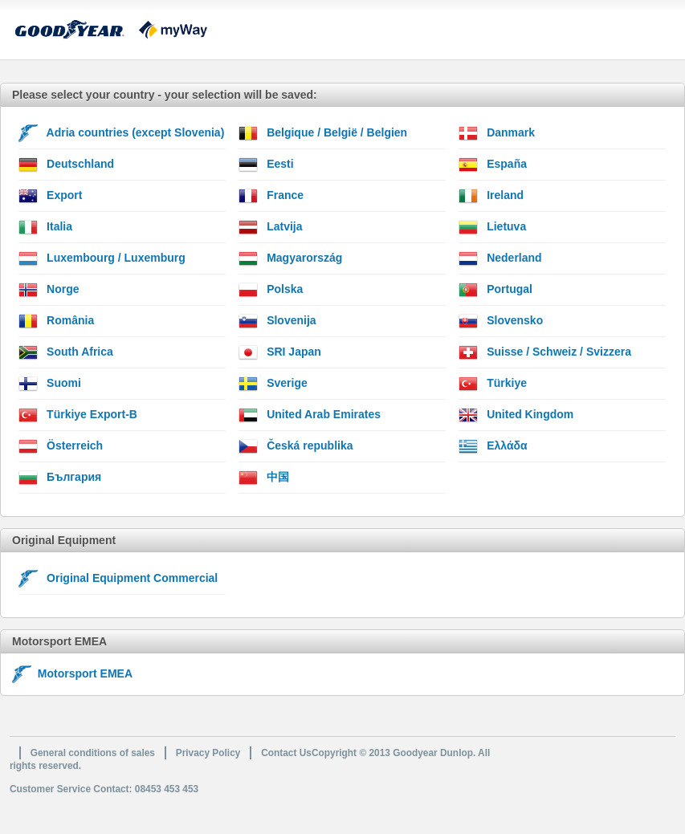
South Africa (65, 352)
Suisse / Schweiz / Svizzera (545, 352)
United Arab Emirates (310, 415)
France (271, 195)
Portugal (495, 289)
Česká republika (296, 446)
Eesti (266, 164)
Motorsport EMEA (72, 673)
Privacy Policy (208, 753)
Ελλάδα (493, 446)
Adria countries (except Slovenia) (121, 133)
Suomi (49, 383)
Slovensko (501, 321)
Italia (45, 227)
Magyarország (290, 258)
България (59, 477)
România (56, 321)
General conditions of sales (93, 753)
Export (50, 195)
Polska (271, 289)
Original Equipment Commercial (118, 578)
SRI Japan (280, 352)
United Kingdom (516, 415)
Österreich (60, 446)
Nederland (500, 258)
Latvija (270, 227)
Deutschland (66, 164)
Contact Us (286, 753)
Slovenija (277, 321)
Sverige (273, 383)
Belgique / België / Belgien (323, 133)
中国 (264, 477)
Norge (48, 289)
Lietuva (492, 227)
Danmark (497, 133)
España (493, 164)
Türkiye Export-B (77, 415)
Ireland (491, 195)
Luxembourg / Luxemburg (102, 258)
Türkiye (493, 383)
